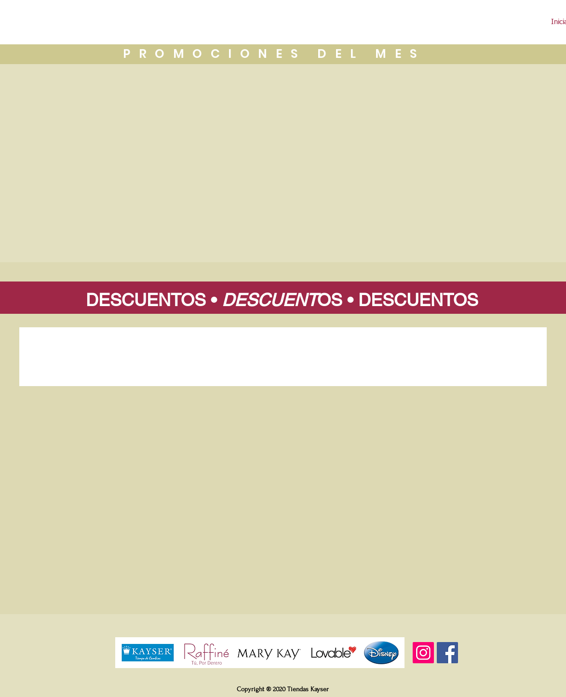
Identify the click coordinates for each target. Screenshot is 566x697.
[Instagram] (423, 652)
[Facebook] (447, 652)
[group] (283, 359)
